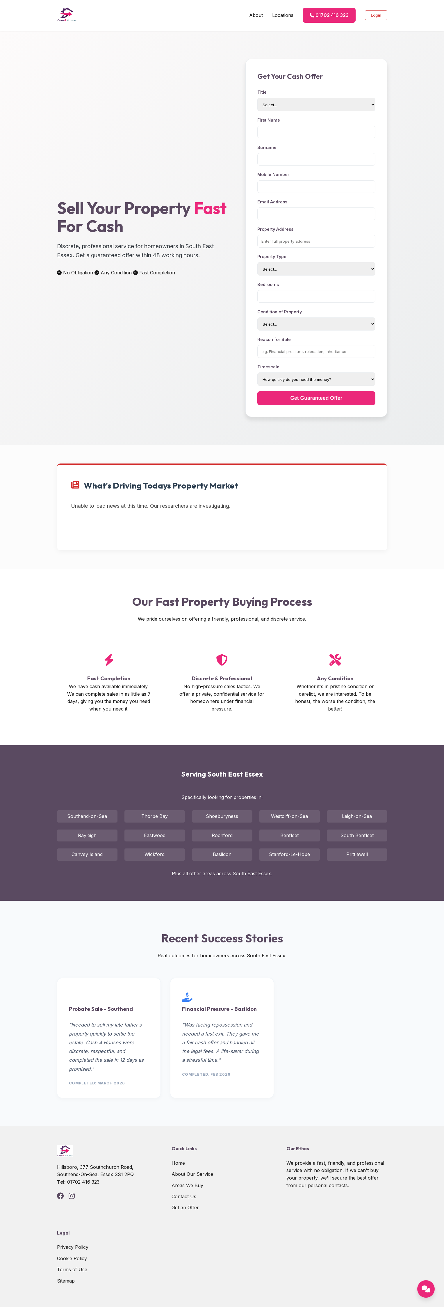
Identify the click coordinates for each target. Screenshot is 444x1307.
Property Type (271, 256)
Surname (267, 147)
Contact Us (184, 1196)
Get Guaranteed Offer (316, 398)
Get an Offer (185, 1207)
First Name (268, 120)
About (256, 15)
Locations (282, 15)
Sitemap (66, 1281)
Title (262, 92)
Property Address (275, 229)
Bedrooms (268, 284)
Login (376, 15)
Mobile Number (273, 174)
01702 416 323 (329, 15)
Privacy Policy (72, 1247)
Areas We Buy (187, 1185)
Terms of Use (72, 1269)
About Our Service (192, 1174)
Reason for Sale (274, 339)
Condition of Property (279, 311)
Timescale (268, 366)
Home (178, 1163)
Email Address (272, 201)
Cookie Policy (72, 1258)
